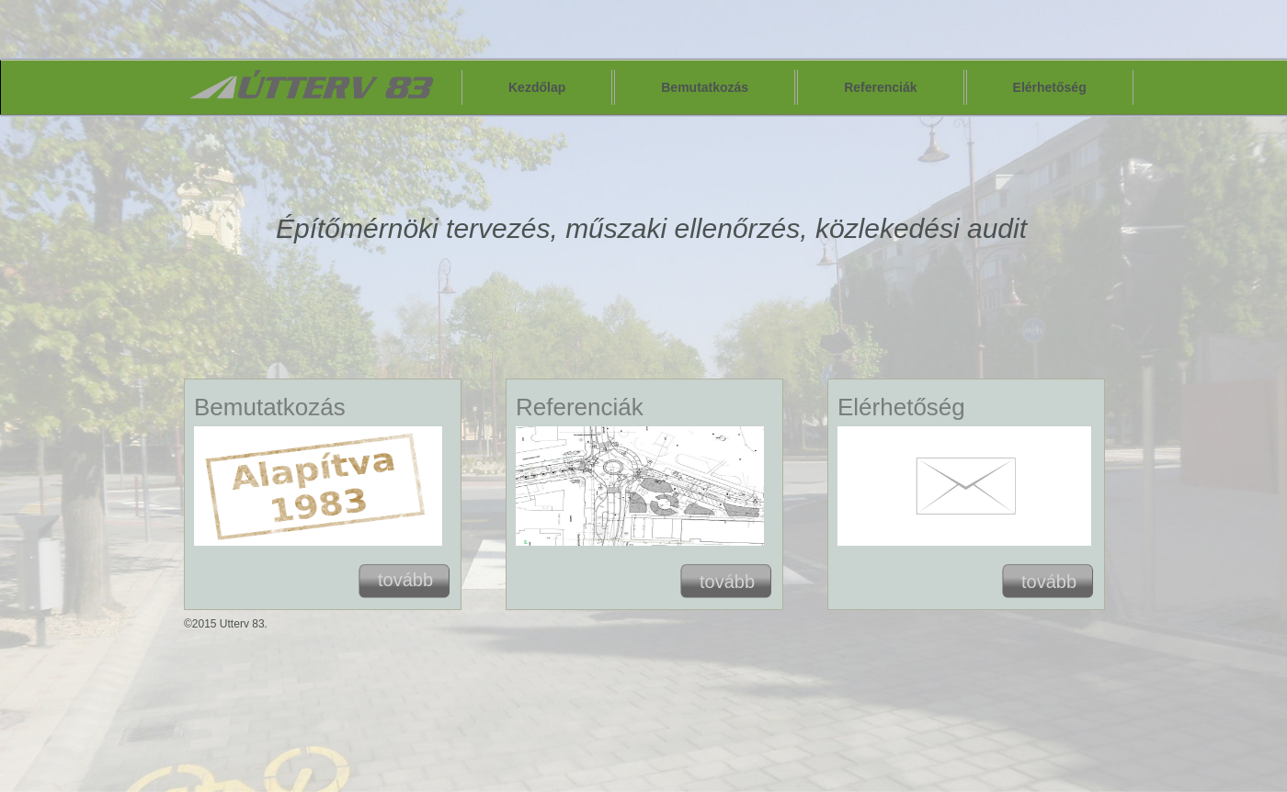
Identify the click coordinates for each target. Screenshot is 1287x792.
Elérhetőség (1050, 87)
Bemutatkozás (704, 87)
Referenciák (880, 87)
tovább (405, 580)
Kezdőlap (536, 87)
